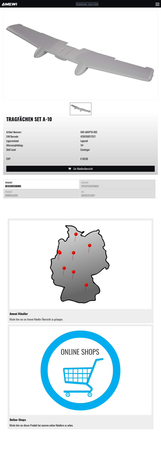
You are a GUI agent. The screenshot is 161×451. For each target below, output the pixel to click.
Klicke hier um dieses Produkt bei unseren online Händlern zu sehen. (80, 376)
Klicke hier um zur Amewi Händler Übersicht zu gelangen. (36, 319)
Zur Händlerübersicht (80, 169)
